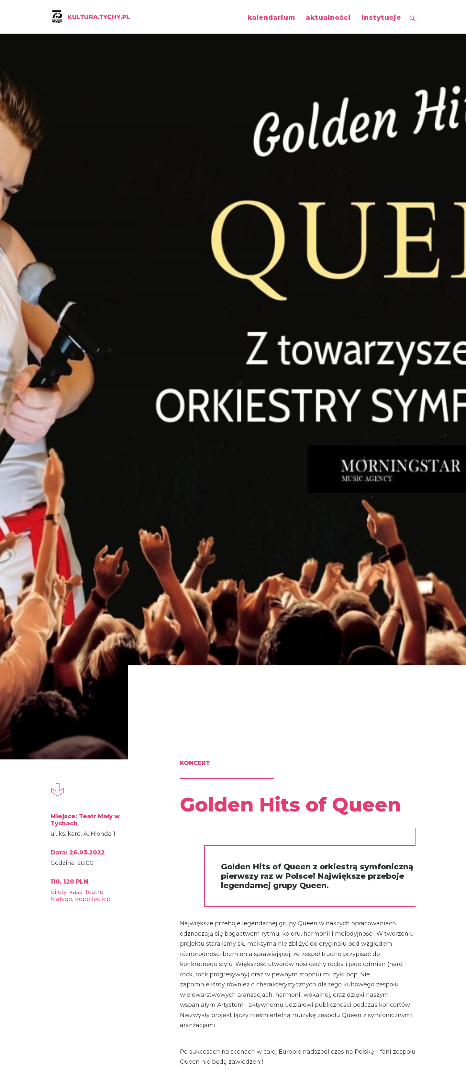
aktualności (328, 17)
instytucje (381, 17)
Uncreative (403, 1073)
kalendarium (271, 17)
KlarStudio (376, 1073)
